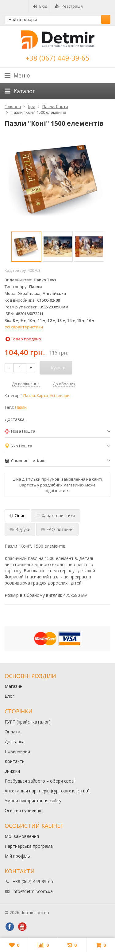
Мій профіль (17, 856)
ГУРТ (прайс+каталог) (28, 722)
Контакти (15, 761)
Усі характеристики (24, 327)
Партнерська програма (29, 846)
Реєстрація (69, 6)
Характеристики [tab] (55, 515)
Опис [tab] (17, 515)
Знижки (12, 771)
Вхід (40, 6)
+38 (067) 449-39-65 (58, 57)
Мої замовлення (22, 836)
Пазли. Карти (35, 395)
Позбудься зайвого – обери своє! (40, 781)
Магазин (13, 686)
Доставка (15, 741)
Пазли (21, 407)
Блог (9, 696)
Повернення (17, 751)
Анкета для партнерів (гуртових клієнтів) (47, 791)
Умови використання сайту (33, 800)
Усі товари (60, 395)
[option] (26, 247)
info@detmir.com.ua (33, 891)
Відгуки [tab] (20, 529)
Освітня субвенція (23, 810)
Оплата (12, 732)
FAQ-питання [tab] (57, 529)
